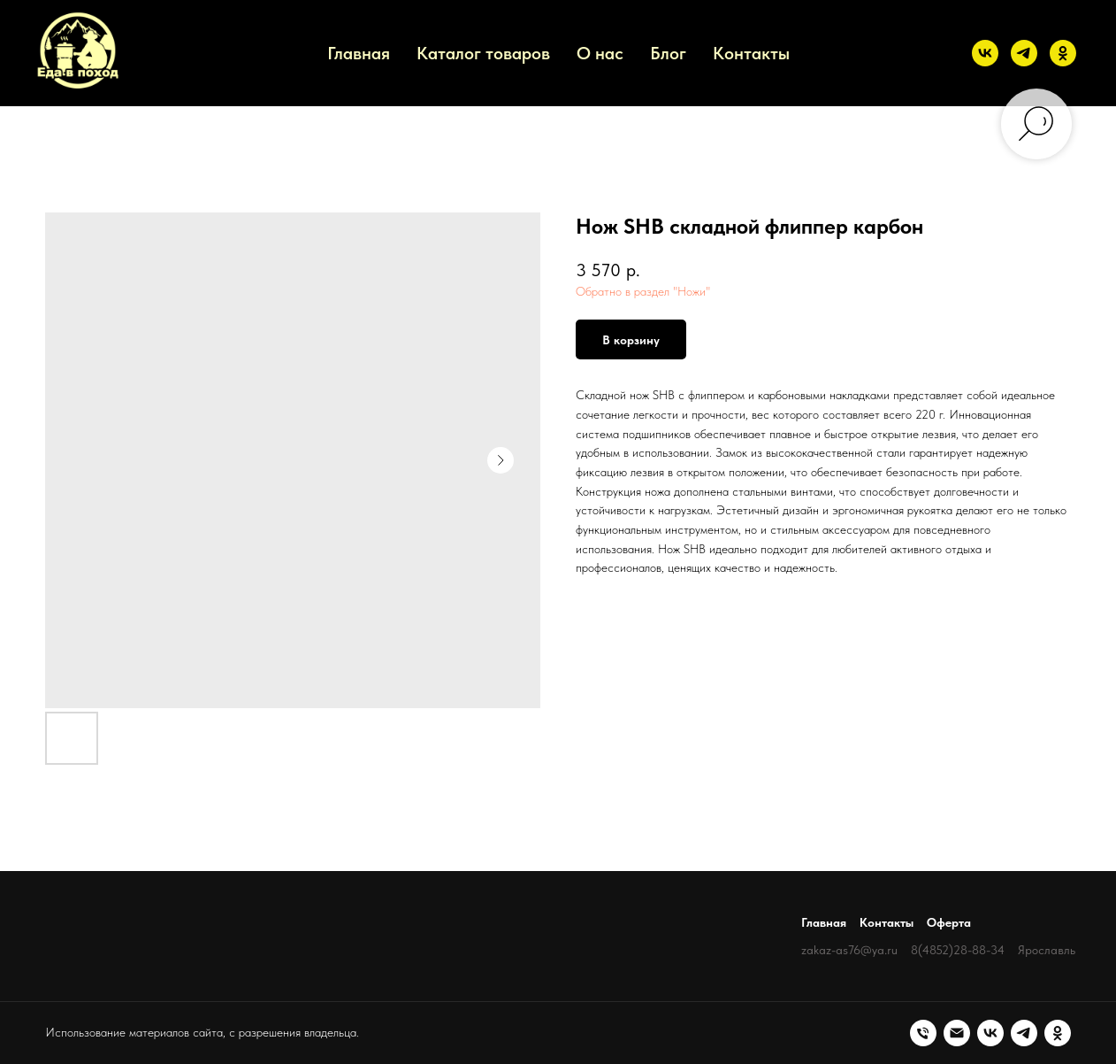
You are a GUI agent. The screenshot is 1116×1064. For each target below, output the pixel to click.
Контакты (751, 53)
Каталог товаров (483, 53)
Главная (358, 53)
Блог (668, 53)
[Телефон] (923, 1033)
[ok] (1063, 53)
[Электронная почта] (957, 1033)
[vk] (985, 53)
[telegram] (1024, 53)
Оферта (949, 922)
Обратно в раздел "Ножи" (643, 291)
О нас (600, 53)
